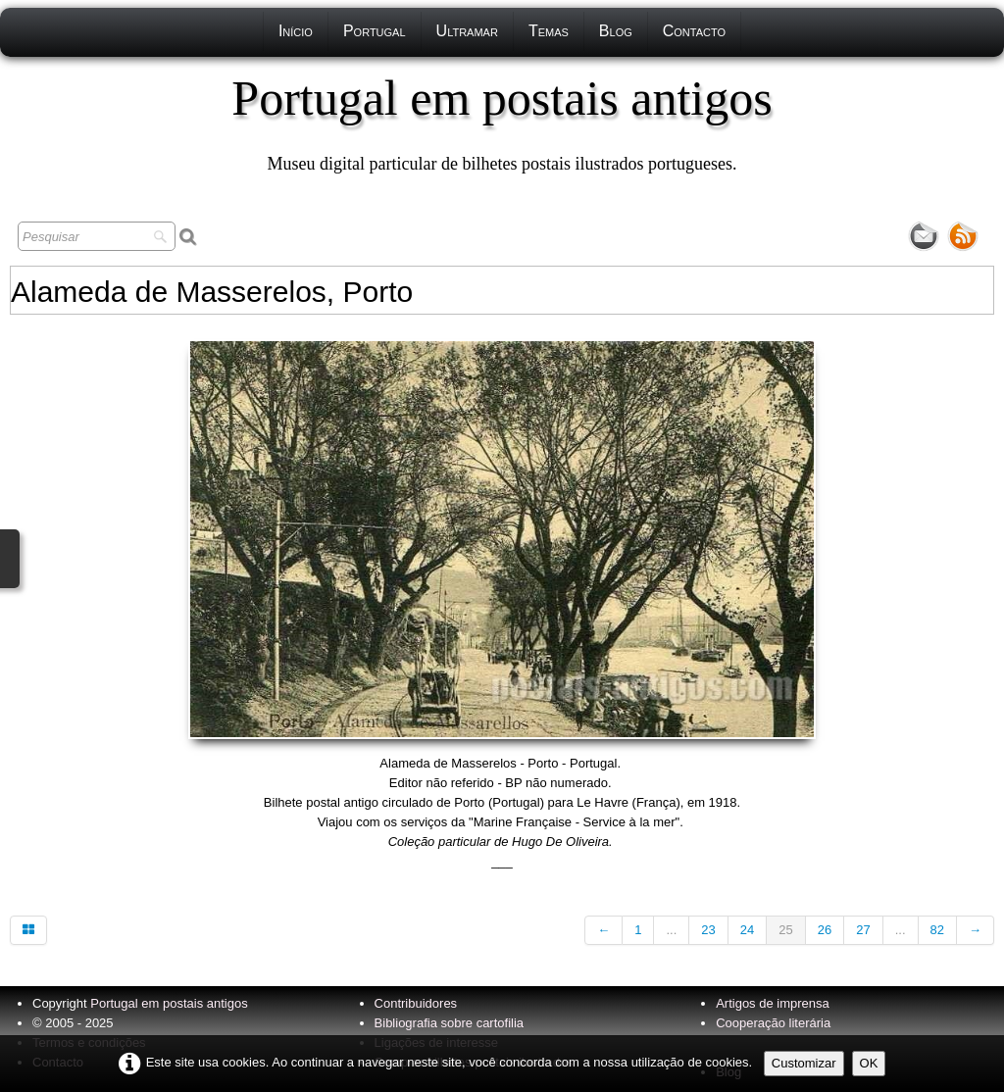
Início (295, 31)
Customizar (804, 1063)
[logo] (501, 122)
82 (937, 929)
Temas (548, 31)
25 (785, 929)
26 (824, 929)
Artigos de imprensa (772, 1003)
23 (708, 929)
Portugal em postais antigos (168, 1003)
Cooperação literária (773, 1023)
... (671, 929)
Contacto (694, 31)
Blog (615, 31)
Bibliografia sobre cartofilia (449, 1023)
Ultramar (467, 31)
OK (869, 1063)
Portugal (374, 31)
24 (747, 929)
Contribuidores (416, 1003)
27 (863, 929)
